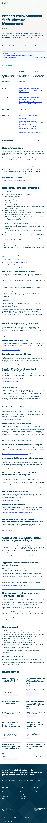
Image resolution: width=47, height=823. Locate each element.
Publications (5, 796)
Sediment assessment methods (9, 515)
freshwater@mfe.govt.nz (9, 619)
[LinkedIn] (44, 57)
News (3, 791)
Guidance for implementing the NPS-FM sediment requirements (17, 512)
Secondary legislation (11, 55)
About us (4, 798)
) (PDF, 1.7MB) (36, 128)
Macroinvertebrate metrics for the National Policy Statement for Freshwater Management (23, 487)
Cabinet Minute (35, 693)
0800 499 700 (22, 791)
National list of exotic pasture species (11, 349)
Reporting (10, 694)
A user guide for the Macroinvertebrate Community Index (15, 468)
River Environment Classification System (11, 440)
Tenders (15, 817)
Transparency (27, 817)
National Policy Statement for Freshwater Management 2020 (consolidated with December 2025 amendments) (31, 90)
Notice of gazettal (23, 139)
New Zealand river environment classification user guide (15, 453)
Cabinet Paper (29, 693)
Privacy (3, 817)
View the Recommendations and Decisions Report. (14, 163)
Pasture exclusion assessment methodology (12, 364)
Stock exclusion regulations (10, 264)
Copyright (15, 814)
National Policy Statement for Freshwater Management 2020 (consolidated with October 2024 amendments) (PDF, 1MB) (31, 117)
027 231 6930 (22, 798)
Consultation (10, 758)
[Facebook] (39, 57)
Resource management (12, 57)
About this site (5, 814)
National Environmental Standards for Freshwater (15, 262)
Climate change (29, 694)
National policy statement (20, 55)
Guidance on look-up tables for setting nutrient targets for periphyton (18, 555)
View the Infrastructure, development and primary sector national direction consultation (22, 166)
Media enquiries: (22, 796)
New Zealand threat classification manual (12, 419)
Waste (15, 758)
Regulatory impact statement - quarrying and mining (14, 180)
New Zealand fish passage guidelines (10, 500)
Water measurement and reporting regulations (14, 267)
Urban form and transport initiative (10, 381)
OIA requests (37, 814)
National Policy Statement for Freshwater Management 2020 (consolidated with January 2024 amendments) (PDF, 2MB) (31, 122)
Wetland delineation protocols (9, 402)
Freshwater (5, 57)
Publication (5, 694)
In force (4, 55)
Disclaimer (26, 814)
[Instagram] (41, 57)
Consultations (5, 793)
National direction (30, 55)
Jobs (3, 800)
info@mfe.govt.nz (22, 793)
